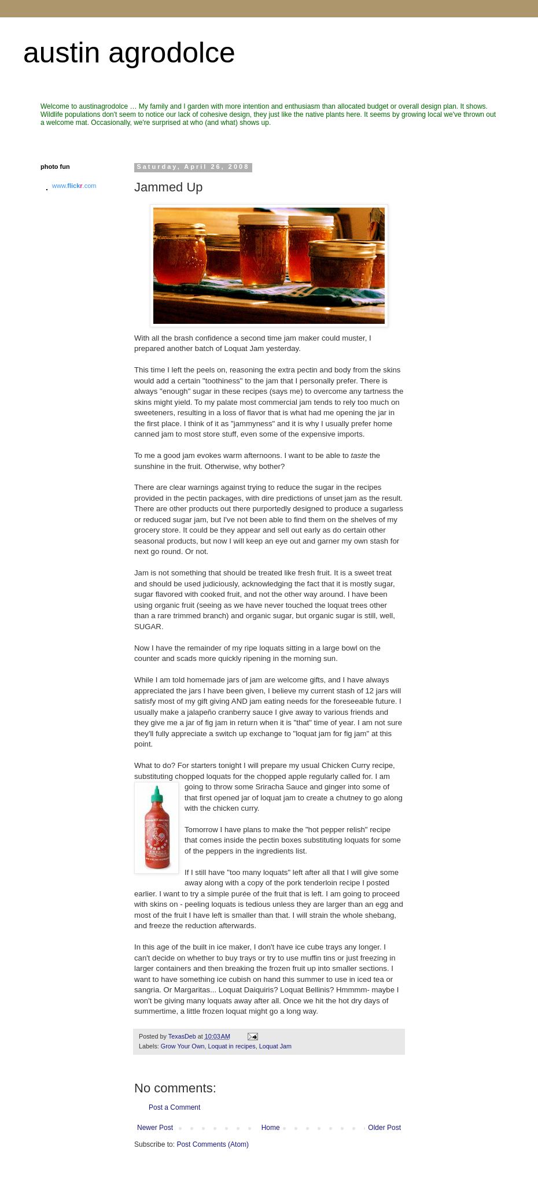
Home (270, 1128)
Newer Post (155, 1128)
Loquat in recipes (231, 1046)
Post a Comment (174, 1107)
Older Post (384, 1128)
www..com (74, 185)
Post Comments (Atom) (212, 1144)
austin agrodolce (129, 52)
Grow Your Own (183, 1046)
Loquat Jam (275, 1046)
